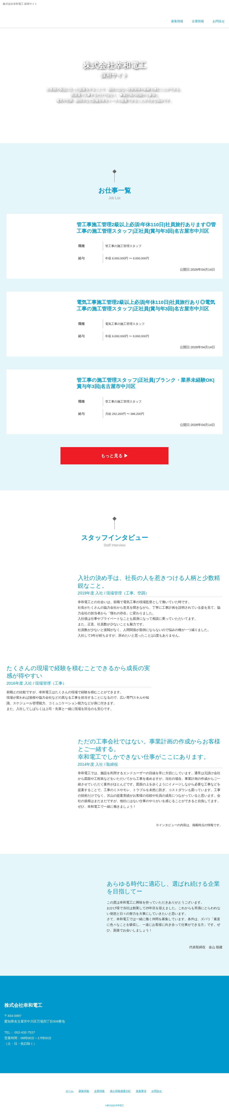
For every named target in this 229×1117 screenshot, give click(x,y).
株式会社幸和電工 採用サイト (33, 16)
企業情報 (99, 1091)
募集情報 (84, 1091)
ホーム (69, 1091)
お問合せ (156, 1091)
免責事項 (141, 1091)
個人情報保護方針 (120, 1091)
